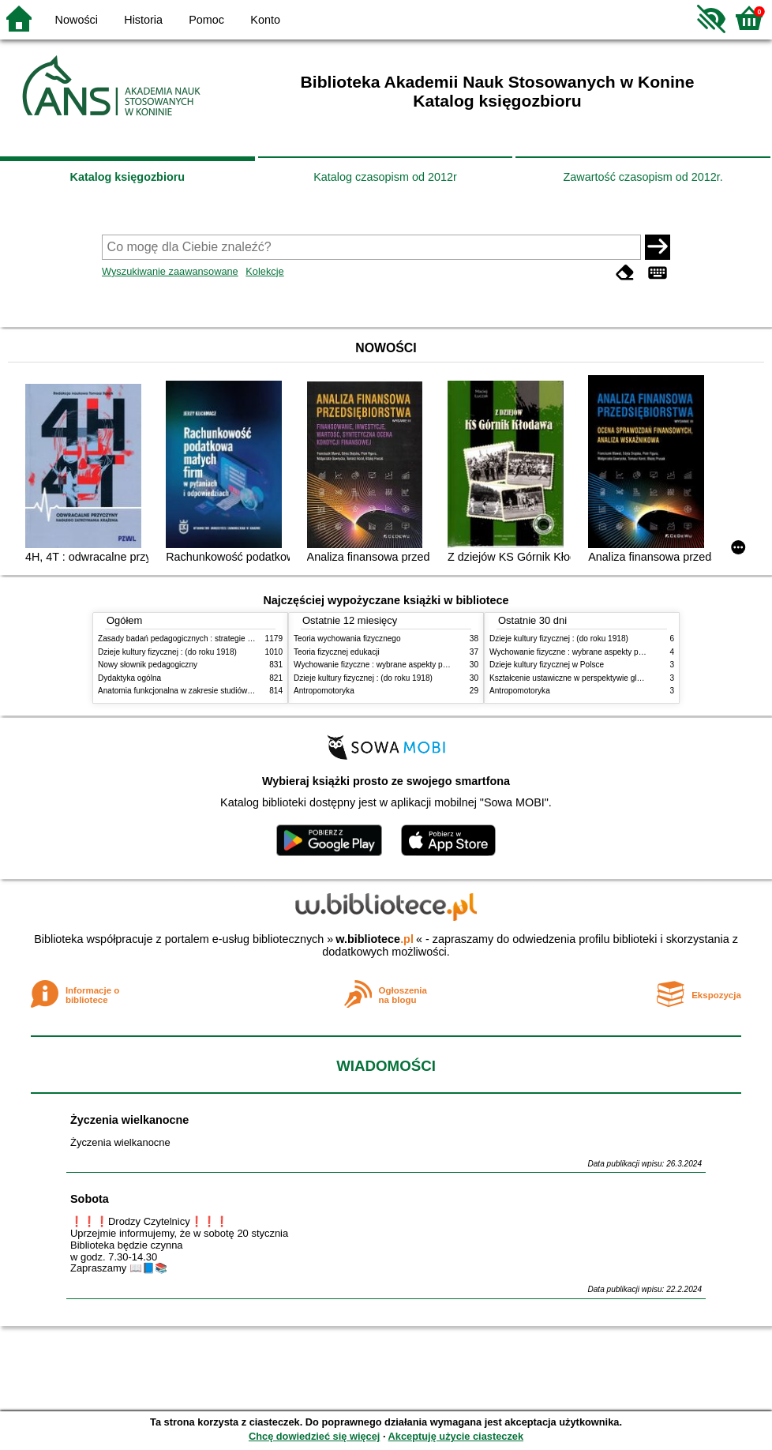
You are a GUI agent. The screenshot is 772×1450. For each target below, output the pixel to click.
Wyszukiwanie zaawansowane (170, 271)
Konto (265, 19)
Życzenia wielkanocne (129, 1120)
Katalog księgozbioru (128, 177)
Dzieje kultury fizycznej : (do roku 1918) (167, 652)
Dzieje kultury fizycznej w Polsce (546, 664)
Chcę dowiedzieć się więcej (314, 1436)
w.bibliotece (374, 939)
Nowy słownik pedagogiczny (147, 664)
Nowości (76, 19)
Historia (143, 19)
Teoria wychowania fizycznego (347, 638)
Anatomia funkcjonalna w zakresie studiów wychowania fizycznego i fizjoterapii (236, 690)
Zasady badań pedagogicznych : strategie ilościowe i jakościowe (211, 638)
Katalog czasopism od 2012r (385, 177)
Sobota (89, 1199)
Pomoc (206, 19)
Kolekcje (264, 271)
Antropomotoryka (324, 690)
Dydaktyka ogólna (129, 678)
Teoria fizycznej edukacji (337, 652)
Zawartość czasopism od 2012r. (642, 177)
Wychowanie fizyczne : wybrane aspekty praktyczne (385, 664)
